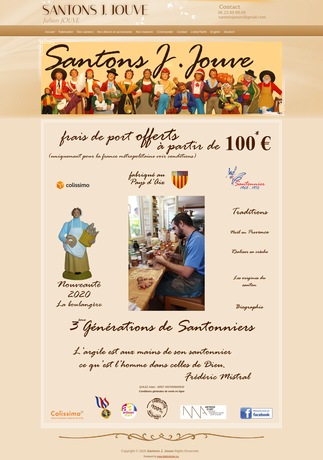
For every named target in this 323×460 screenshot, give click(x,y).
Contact (182, 32)
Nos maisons (144, 32)
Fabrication (65, 32)
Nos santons (85, 32)
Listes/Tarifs (199, 32)
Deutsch (229, 32)
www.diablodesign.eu (168, 456)
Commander (165, 32)
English (215, 32)
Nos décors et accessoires (114, 32)
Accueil (50, 32)
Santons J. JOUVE (95, 10)
